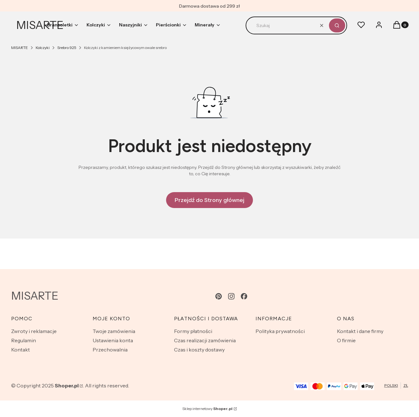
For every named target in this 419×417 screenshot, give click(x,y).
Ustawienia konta (113, 340)
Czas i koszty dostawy (199, 349)
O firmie (346, 340)
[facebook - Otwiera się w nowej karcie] (244, 296)
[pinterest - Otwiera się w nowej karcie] (218, 296)
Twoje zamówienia (114, 331)
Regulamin (23, 340)
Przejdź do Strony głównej (209, 200)
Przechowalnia (110, 349)
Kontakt (20, 349)
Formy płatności (193, 331)
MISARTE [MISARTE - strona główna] (40, 25)
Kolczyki (43, 47)
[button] (337, 25)
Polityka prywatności (280, 331)
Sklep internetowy (207, 408)
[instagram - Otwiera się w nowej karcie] (231, 296)
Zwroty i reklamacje (34, 331)
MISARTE (19, 47)
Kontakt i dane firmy (360, 331)
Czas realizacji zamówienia (205, 340)
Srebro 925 (66, 47)
